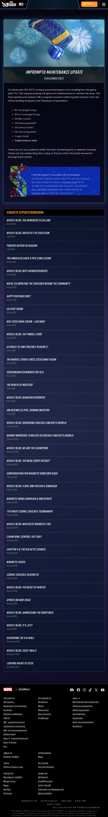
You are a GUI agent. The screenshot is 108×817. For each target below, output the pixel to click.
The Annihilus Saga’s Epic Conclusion (28, 258)
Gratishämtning (79, 714)
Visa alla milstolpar (46, 767)
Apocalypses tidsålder (13, 777)
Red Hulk (7, 789)
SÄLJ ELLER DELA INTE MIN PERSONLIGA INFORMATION (76, 808)
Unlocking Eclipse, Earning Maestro (27, 410)
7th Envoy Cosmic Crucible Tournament (29, 511)
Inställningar (43, 718)
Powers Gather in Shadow (21, 245)
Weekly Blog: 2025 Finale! (21, 650)
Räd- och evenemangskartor (15, 730)
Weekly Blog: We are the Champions (27, 448)
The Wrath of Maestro (19, 385)
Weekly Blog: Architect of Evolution (27, 233)
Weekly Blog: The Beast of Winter (25, 587)
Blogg (40, 757)
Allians (41, 706)
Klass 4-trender (10, 742)
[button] (104, 4)
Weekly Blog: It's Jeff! (19, 625)
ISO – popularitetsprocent (14, 722)
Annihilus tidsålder (11, 757)
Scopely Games (54, 804)
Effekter (7, 718)
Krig (5, 746)
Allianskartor (43, 710)
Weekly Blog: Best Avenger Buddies (26, 271)
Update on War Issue (18, 600)
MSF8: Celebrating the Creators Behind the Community (38, 283)
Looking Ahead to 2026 (19, 663)
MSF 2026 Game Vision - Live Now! (25, 321)
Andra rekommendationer (83, 722)
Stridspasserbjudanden (83, 706)
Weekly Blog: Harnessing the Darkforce (30, 613)
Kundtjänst (66, 801)
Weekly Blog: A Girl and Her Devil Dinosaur (31, 486)
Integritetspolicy (49, 801)
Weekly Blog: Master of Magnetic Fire (28, 524)
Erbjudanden (78, 718)
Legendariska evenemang (14, 726)
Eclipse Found (14, 309)
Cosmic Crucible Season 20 (22, 575)
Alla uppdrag (9, 702)
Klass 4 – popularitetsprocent (16, 738)
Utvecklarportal (44, 714)
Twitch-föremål (44, 785)
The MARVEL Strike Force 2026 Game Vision (31, 359)
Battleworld (43, 777)
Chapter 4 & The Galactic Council (26, 549)
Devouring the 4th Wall (20, 638)
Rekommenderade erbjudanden (86, 702)
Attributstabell (10, 734)
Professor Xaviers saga (13, 767)
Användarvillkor (29, 801)
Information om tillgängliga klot (51, 789)
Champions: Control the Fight (23, 537)
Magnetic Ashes (15, 562)
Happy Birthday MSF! (18, 296)
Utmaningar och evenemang (15, 706)
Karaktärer (8, 710)
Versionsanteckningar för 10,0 (25, 372)
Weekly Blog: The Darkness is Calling (28, 220)
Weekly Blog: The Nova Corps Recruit (28, 461)
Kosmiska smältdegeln (13, 714)
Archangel (8, 793)
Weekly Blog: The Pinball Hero (24, 334)
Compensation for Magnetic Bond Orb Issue (32, 473)
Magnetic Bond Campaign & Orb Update (29, 499)
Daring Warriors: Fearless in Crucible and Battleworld (39, 435)
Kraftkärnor (77, 726)
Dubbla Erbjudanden (81, 710)
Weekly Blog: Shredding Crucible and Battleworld (36, 423)
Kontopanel (43, 702)
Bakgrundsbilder (45, 793)
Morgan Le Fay (10, 781)
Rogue (6, 785)
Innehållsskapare (45, 781)
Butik (76, 698)
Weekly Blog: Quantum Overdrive (25, 397)
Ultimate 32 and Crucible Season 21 (27, 347)
